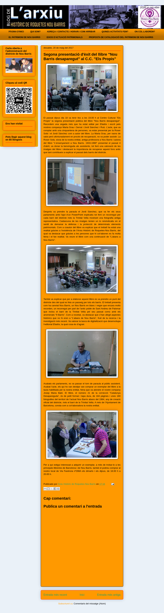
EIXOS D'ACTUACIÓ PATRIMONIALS (65, 37)
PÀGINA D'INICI (16, 31)
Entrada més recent (55, 594)
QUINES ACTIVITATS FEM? (115, 31)
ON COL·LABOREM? (145, 31)
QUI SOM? (35, 31)
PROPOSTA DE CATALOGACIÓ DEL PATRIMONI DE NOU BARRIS (121, 37)
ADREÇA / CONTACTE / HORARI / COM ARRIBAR (71, 31)
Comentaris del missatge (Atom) (90, 603)
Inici (82, 594)
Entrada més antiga (108, 594)
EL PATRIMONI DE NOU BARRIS (24, 37)
